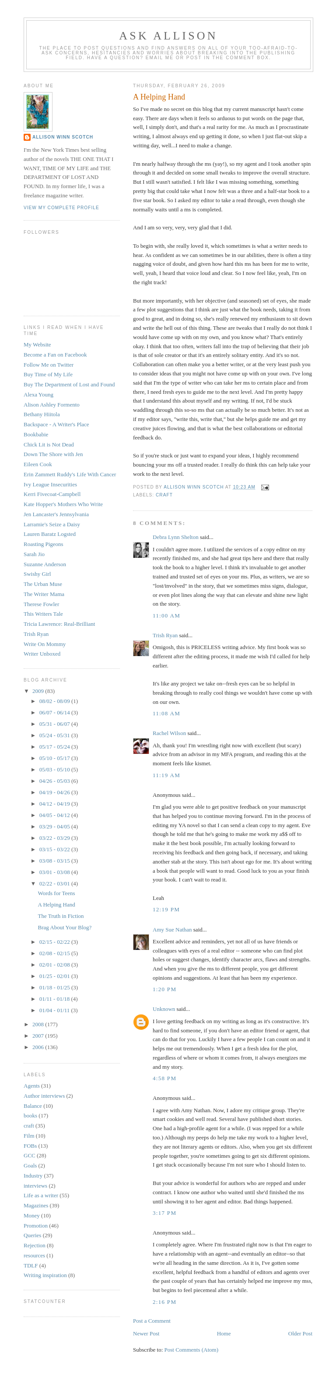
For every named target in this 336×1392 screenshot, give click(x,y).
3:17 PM (164, 1213)
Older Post (300, 1333)
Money (32, 1215)
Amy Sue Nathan (172, 929)
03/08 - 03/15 (55, 860)
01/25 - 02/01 (55, 976)
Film (29, 1135)
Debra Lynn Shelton (176, 537)
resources (34, 1255)
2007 (38, 1035)
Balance (33, 1106)
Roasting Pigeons (43, 544)
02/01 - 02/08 (55, 964)
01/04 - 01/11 (55, 1010)
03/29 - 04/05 (55, 826)
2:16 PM (164, 1302)
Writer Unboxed (42, 653)
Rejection (35, 1245)
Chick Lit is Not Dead (49, 444)
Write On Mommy (45, 644)
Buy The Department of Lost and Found (69, 384)
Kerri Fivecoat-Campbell (52, 494)
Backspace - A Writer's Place (56, 424)
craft (164, 495)
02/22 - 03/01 (55, 883)
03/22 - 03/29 (55, 838)
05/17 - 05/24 (55, 746)
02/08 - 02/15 (55, 953)
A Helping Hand (56, 904)
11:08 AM (166, 713)
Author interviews (44, 1095)
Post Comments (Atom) (191, 1349)
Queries (32, 1235)
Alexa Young (38, 394)
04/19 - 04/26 (55, 792)
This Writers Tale (43, 613)
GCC (29, 1155)
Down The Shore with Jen (53, 454)
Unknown (164, 1009)
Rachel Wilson (169, 733)
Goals (30, 1165)
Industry (33, 1175)
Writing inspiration (45, 1275)
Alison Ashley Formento (52, 404)
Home (224, 1333)
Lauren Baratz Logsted (50, 534)
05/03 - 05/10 (55, 769)
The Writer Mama (44, 594)
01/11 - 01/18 (55, 999)
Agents (32, 1085)
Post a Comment (152, 1320)
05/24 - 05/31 (55, 735)
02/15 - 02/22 (55, 942)
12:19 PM (166, 909)
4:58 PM (164, 1078)
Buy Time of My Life (48, 374)
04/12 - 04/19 (55, 803)
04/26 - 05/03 (55, 781)
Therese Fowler (41, 604)
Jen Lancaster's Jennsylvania (56, 514)
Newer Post (146, 1333)
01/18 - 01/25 (55, 987)
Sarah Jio (34, 554)
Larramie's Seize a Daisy (52, 524)
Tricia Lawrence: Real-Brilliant (59, 624)
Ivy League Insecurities (50, 484)
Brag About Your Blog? (64, 927)
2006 (38, 1047)
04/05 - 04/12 (55, 815)
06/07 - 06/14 (55, 712)
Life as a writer (41, 1195)
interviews (35, 1185)
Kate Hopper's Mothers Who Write (63, 504)
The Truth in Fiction (61, 916)
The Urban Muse (43, 584)
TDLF (31, 1265)
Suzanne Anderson (45, 564)
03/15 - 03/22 (55, 849)
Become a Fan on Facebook (55, 354)
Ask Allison (168, 35)
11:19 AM (166, 775)
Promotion (36, 1225)
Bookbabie (36, 434)
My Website (37, 344)
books (30, 1115)
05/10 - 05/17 (55, 758)
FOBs (30, 1145)
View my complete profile (61, 207)
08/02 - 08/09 (55, 701)
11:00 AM (166, 615)
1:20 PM (164, 989)
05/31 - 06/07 (55, 724)
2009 (38, 691)
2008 (38, 1024)
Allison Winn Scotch (62, 137)
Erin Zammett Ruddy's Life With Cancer (70, 474)
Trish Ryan (165, 635)
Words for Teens (56, 893)
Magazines (36, 1205)
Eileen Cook (38, 464)
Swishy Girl (37, 574)
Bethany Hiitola (42, 414)
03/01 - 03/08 (55, 872)
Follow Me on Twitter (49, 364)
